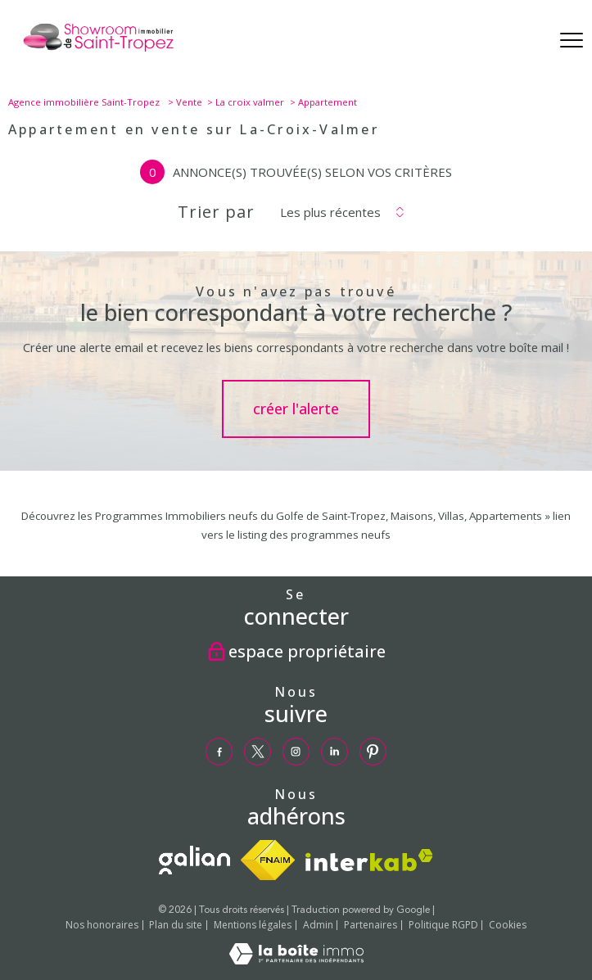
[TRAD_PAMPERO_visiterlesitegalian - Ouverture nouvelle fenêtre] (194, 860)
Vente (189, 102)
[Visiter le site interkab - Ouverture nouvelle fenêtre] (369, 860)
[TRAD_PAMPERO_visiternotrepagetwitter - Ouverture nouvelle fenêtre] (258, 751)
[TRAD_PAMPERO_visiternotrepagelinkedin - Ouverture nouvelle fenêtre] (335, 751)
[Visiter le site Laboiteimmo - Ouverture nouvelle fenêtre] (296, 960)
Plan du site (175, 925)
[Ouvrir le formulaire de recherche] (528, 41)
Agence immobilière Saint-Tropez (85, 102)
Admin (318, 925)
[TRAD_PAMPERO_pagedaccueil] (98, 50)
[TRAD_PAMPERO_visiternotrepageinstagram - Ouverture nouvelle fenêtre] (296, 751)
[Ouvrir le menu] (571, 40)
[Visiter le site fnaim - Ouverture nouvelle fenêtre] (268, 860)
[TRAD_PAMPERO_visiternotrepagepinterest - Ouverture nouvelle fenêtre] (373, 751)
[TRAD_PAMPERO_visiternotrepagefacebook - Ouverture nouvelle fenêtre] (219, 751)
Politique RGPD (443, 925)
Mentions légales (252, 925)
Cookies (507, 925)
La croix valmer (249, 102)
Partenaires (370, 925)
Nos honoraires (102, 925)
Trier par (216, 212)
